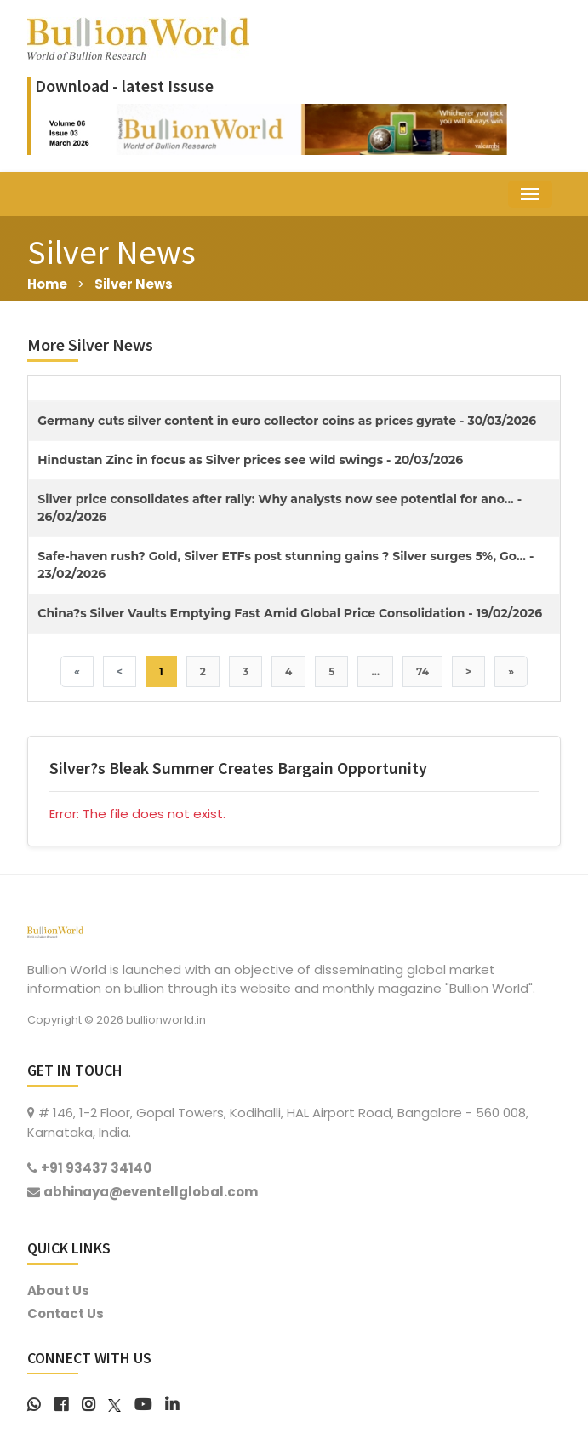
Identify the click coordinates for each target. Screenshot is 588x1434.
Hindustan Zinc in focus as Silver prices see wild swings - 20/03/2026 (250, 459)
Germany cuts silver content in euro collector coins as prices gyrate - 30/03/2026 (286, 420)
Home (47, 284)
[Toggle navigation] (530, 194)
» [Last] (511, 671)
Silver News (133, 284)
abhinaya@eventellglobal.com (150, 1192)
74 (422, 671)
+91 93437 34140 (96, 1168)
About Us (58, 1290)
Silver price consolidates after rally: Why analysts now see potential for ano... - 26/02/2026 (279, 508)
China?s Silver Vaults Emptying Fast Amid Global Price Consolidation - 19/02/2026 (289, 613)
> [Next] (468, 671)
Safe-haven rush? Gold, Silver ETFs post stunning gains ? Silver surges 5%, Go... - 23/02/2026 (285, 565)
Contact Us (65, 1313)
